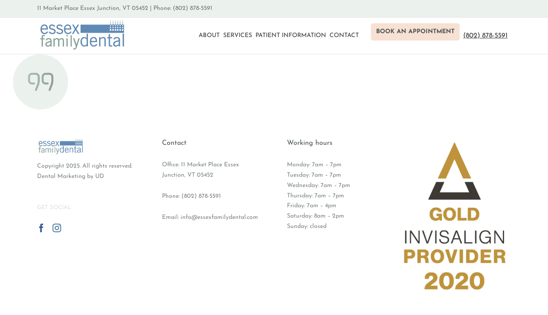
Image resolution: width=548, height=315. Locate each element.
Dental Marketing (61, 176)
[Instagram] (57, 228)
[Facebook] (41, 228)
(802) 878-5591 (201, 196)
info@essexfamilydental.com (219, 217)
